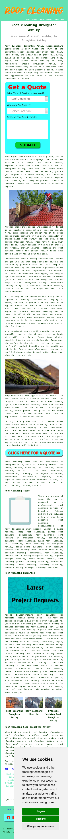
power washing (27, 565)
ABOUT (42, 19)
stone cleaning (26, 541)
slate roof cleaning (50, 541)
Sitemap (7, 809)
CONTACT (49, 19)
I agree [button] (41, 811)
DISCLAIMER (59, 19)
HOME (28, 19)
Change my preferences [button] (40, 826)
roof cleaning (12, 756)
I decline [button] (41, 818)
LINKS (34, 19)
